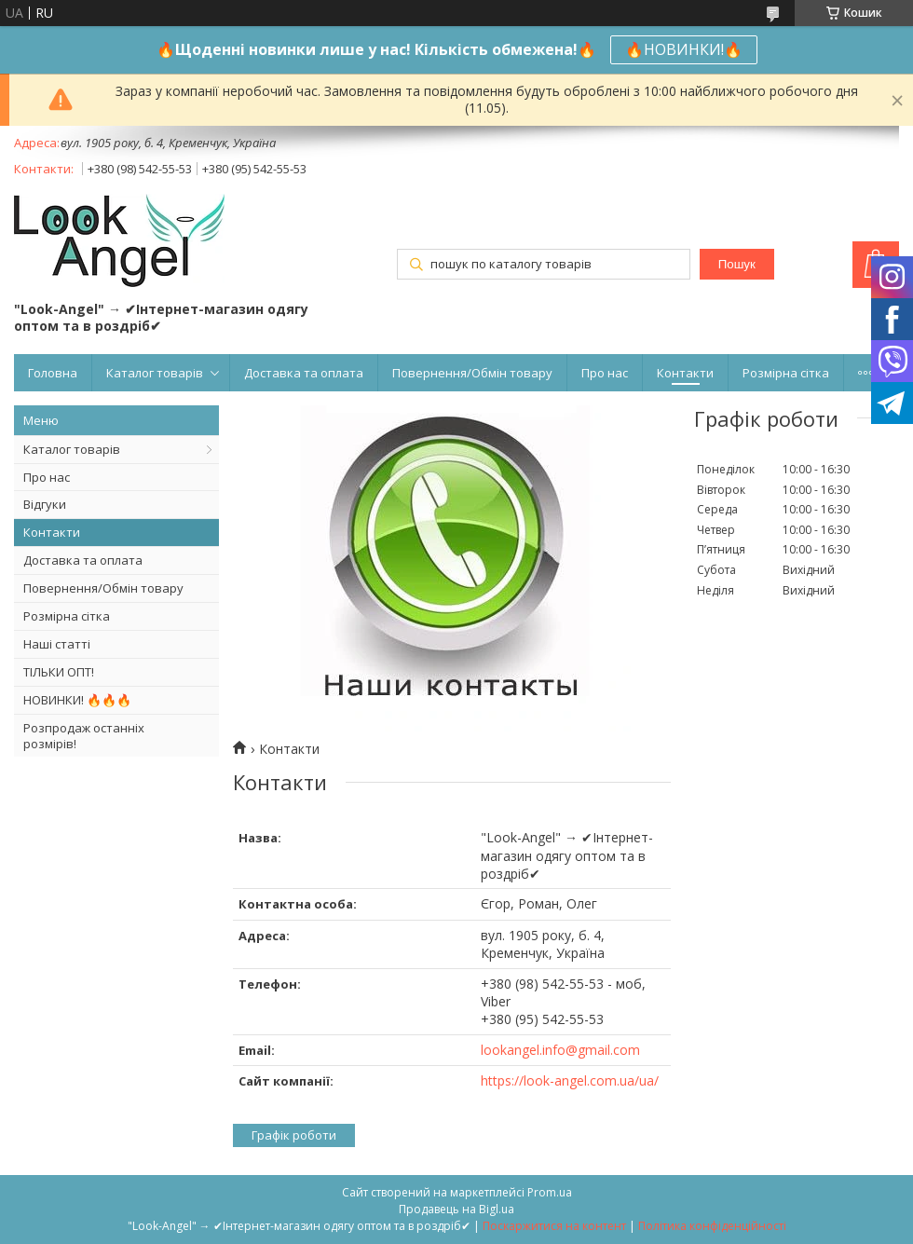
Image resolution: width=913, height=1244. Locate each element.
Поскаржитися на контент (554, 1226)
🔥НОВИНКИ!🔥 (684, 49)
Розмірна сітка (786, 372)
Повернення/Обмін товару (472, 372)
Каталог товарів (154, 372)
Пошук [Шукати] (737, 264)
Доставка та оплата (303, 372)
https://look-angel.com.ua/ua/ (570, 1080)
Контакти (685, 372)
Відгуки (44, 504)
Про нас (604, 372)
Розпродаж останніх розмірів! (83, 735)
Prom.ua (549, 1192)
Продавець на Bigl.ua (456, 1209)
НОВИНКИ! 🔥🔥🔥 (77, 699)
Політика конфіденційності (712, 1226)
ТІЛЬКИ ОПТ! (58, 671)
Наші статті (56, 644)
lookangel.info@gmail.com (560, 1050)
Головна (52, 372)
